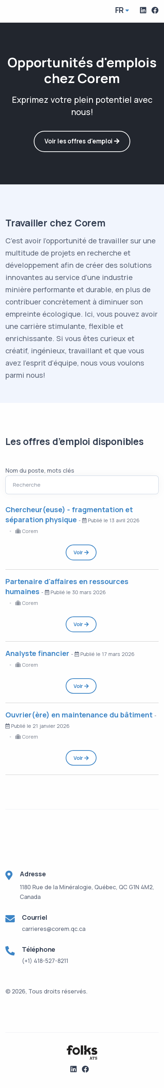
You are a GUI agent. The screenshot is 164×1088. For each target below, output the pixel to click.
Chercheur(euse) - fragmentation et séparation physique (69, 514)
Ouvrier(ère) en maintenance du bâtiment (79, 715)
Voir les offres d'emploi (82, 141)
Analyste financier (38, 653)
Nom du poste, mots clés (39, 470)
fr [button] (119, 10)
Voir (81, 552)
